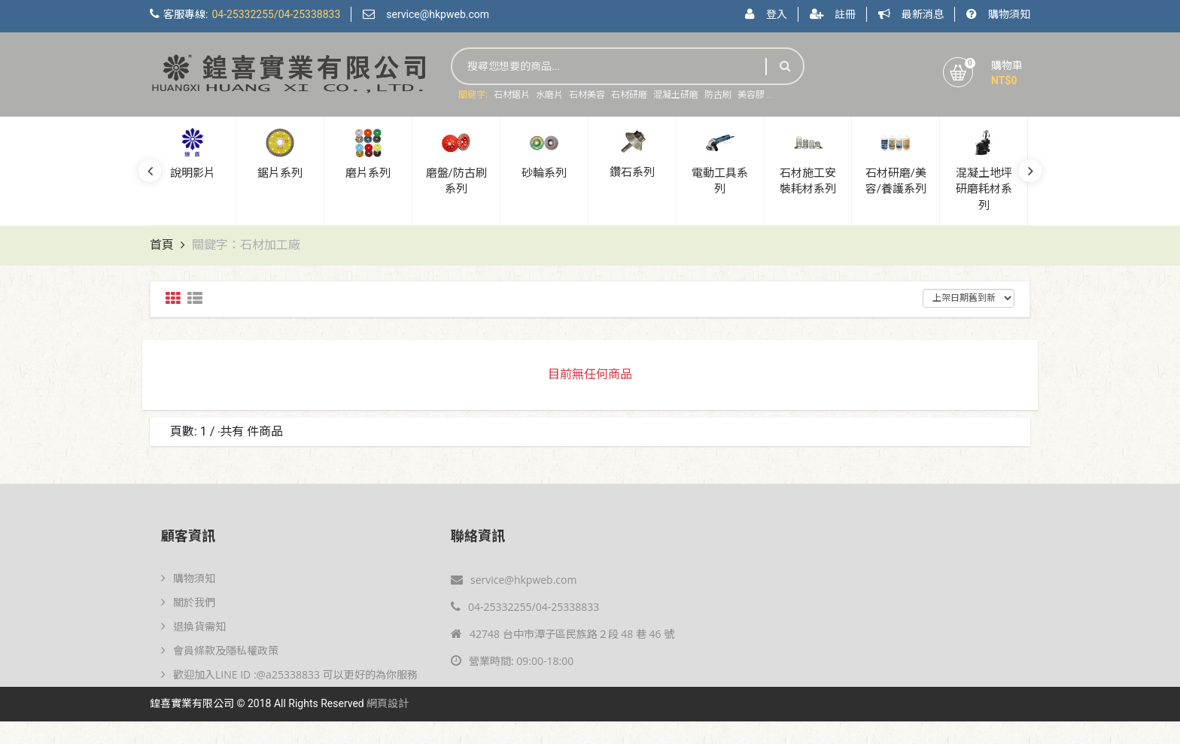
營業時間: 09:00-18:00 (512, 661)
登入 (776, 14)
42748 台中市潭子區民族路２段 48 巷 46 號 (562, 634)
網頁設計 (387, 703)
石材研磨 (629, 95)
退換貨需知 (193, 626)
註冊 (845, 14)
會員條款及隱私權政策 (219, 650)
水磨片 (549, 95)
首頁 (162, 245)
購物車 (1007, 65)
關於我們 (188, 602)
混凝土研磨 (675, 95)
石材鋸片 (512, 95)
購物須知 (1009, 14)
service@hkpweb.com (437, 14)
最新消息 (923, 14)
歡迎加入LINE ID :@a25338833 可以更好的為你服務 (289, 674)
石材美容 (587, 95)
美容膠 (751, 95)
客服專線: (251, 14)
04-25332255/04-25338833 (525, 607)
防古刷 (717, 95)
